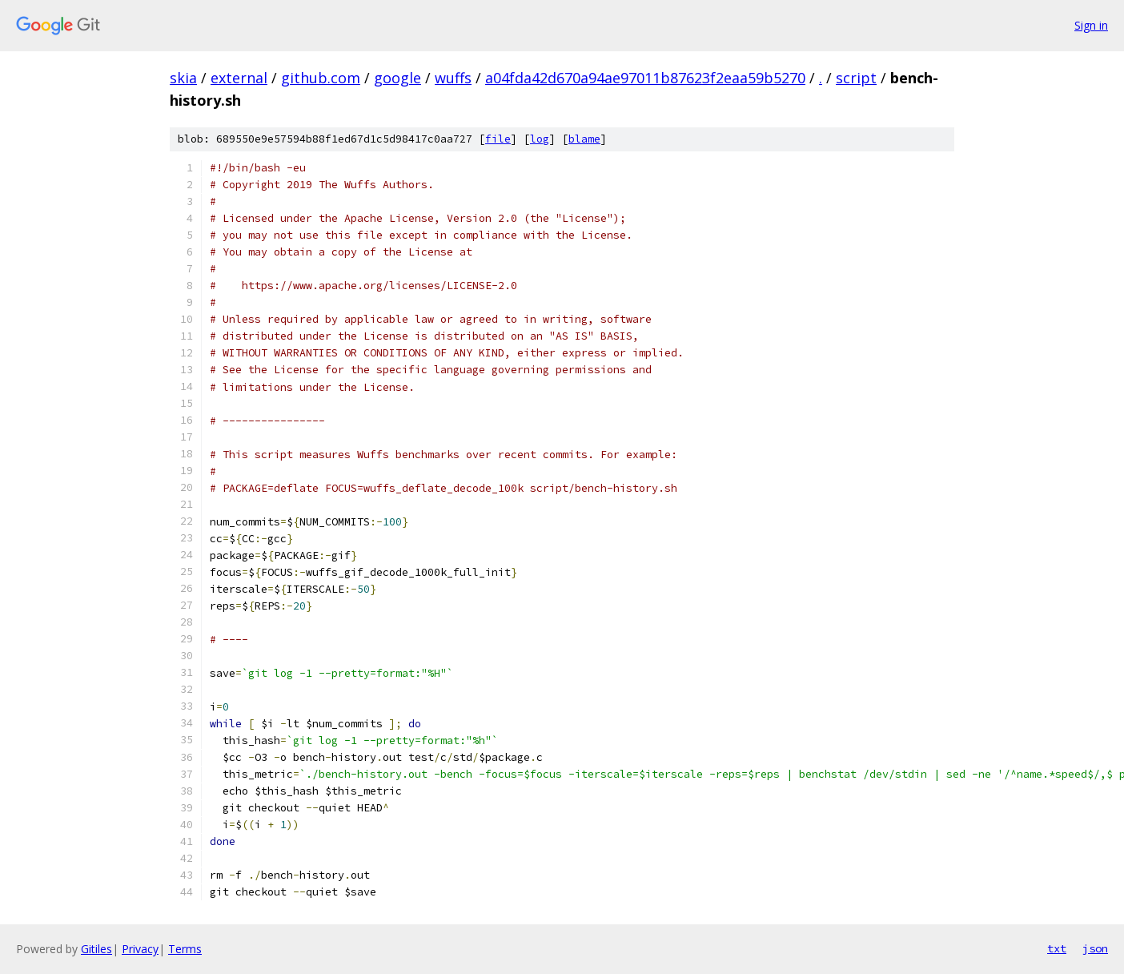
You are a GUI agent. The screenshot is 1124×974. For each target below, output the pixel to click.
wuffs (453, 77)
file (498, 139)
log (539, 139)
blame (584, 139)
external (239, 77)
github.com (320, 77)
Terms (185, 948)
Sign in (1091, 25)
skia (183, 77)
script (856, 77)
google (397, 77)
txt (1056, 948)
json (1095, 948)
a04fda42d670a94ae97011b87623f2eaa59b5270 (645, 77)
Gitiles (96, 948)
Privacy (140, 948)
